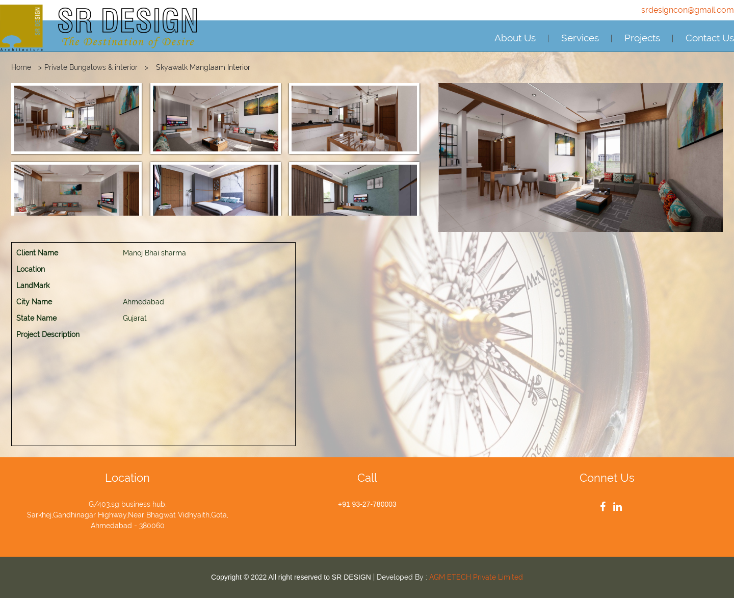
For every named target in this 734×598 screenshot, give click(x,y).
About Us (515, 37)
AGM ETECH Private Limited (476, 577)
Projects (642, 37)
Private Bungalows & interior (91, 67)
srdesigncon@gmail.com (687, 10)
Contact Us (710, 37)
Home (21, 67)
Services (580, 37)
